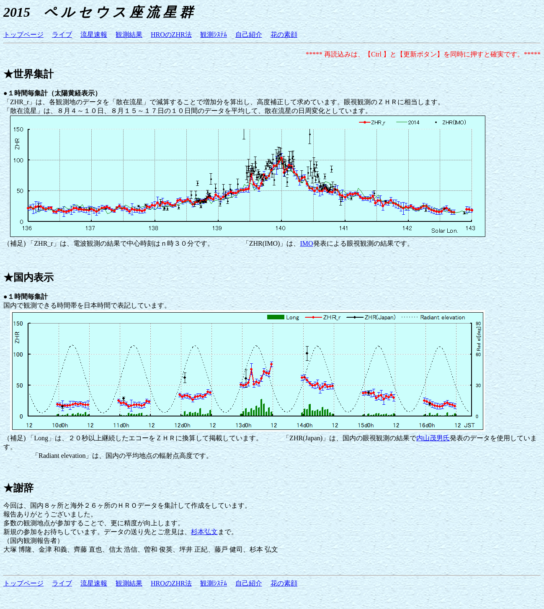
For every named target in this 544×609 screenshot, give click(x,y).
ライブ (62, 34)
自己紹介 (248, 34)
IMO (306, 243)
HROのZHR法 (171, 34)
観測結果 (129, 34)
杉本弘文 (204, 531)
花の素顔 (284, 34)
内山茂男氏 (433, 438)
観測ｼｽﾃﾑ (213, 34)
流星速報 (93, 34)
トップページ (23, 34)
